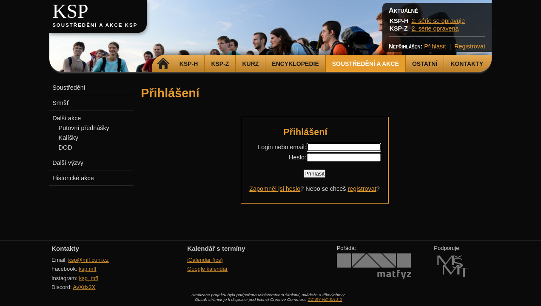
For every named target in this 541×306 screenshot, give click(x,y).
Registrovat (469, 46)
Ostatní (424, 63)
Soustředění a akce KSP (94, 25)
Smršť (60, 102)
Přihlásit (435, 46)
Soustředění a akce (365, 63)
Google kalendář (207, 269)
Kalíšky (68, 137)
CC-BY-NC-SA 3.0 (325, 299)
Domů (163, 63)
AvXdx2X (84, 287)
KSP (70, 11)
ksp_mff (88, 278)
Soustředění (68, 87)
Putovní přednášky (84, 128)
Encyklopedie (295, 63)
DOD (65, 147)
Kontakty (466, 63)
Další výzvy (67, 162)
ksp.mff (88, 269)
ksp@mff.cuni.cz (88, 260)
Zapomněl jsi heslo (274, 188)
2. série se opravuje (438, 20)
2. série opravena (434, 28)
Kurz (250, 63)
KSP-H (188, 63)
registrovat (361, 188)
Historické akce (73, 178)
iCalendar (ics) (205, 260)
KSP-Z (220, 63)
